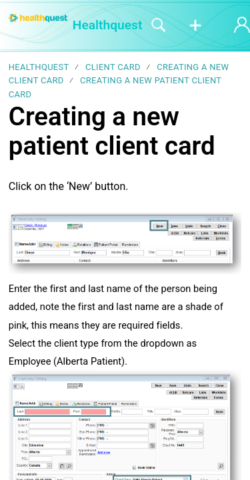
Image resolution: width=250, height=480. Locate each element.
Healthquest (39, 67)
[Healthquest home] (38, 18)
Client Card (113, 67)
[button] (195, 26)
